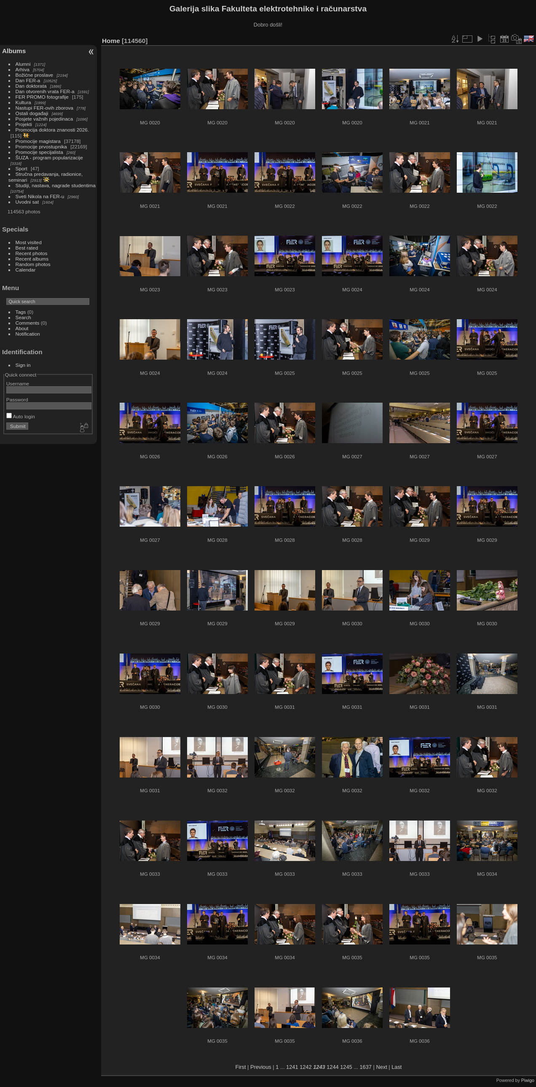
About (22, 328)
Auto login (20, 416)
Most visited (29, 242)
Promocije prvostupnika (41, 146)
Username (17, 383)
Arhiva (22, 69)
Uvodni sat (27, 201)
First (241, 1067)
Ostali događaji (32, 113)
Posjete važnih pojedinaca (44, 118)
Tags (21, 312)
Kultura (23, 102)
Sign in (23, 365)
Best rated (27, 247)
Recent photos (32, 253)
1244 (332, 1067)
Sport (21, 168)
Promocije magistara (38, 141)
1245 (346, 1067)
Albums (14, 50)
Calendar (26, 269)
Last (396, 1067)
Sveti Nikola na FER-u (40, 196)
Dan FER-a (28, 80)
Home (111, 40)
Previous (260, 1067)
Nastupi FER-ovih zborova (44, 107)
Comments (28, 323)
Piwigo (527, 1080)
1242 (305, 1067)
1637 (365, 1067)
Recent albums (32, 258)
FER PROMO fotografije (42, 97)
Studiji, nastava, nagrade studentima (56, 185)
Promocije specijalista (39, 152)
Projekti (24, 124)
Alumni (23, 64)
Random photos (33, 264)
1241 (292, 1067)
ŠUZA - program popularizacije (49, 157)
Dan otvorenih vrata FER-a (45, 91)
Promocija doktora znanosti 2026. (52, 129)
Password (17, 399)
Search (23, 317)
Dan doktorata (31, 86)
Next (381, 1067)
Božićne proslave (35, 75)
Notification (28, 333)
